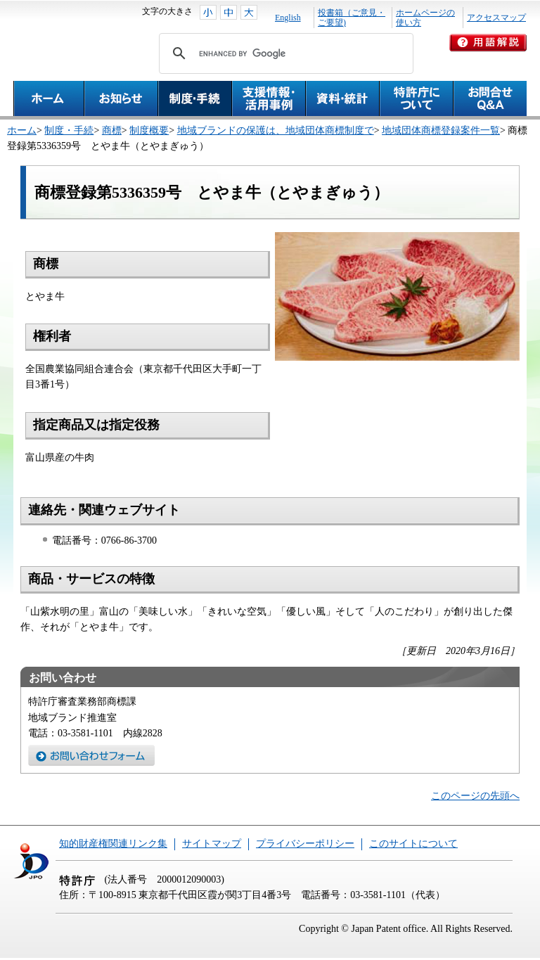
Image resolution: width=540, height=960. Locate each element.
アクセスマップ (496, 18)
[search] (284, 53)
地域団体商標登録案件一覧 (441, 130)
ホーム (22, 130)
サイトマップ (211, 843)
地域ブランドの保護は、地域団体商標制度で (275, 130)
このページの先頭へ (475, 796)
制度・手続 (69, 130)
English (288, 18)
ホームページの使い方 (425, 17)
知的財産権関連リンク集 (113, 843)
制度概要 (149, 130)
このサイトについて (413, 843)
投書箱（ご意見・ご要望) (351, 17)
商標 (112, 130)
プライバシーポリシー (305, 843)
